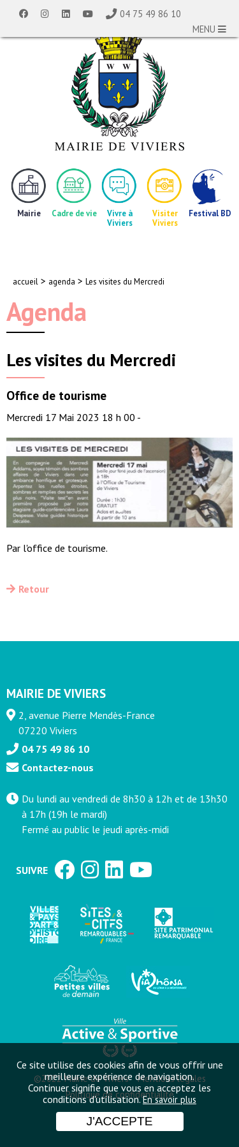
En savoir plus (169, 1099)
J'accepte (120, 1121)
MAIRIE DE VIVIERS (56, 693)
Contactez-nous (58, 767)
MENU (209, 29)
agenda (61, 281)
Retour (33, 588)
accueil (25, 281)
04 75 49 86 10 (150, 14)
